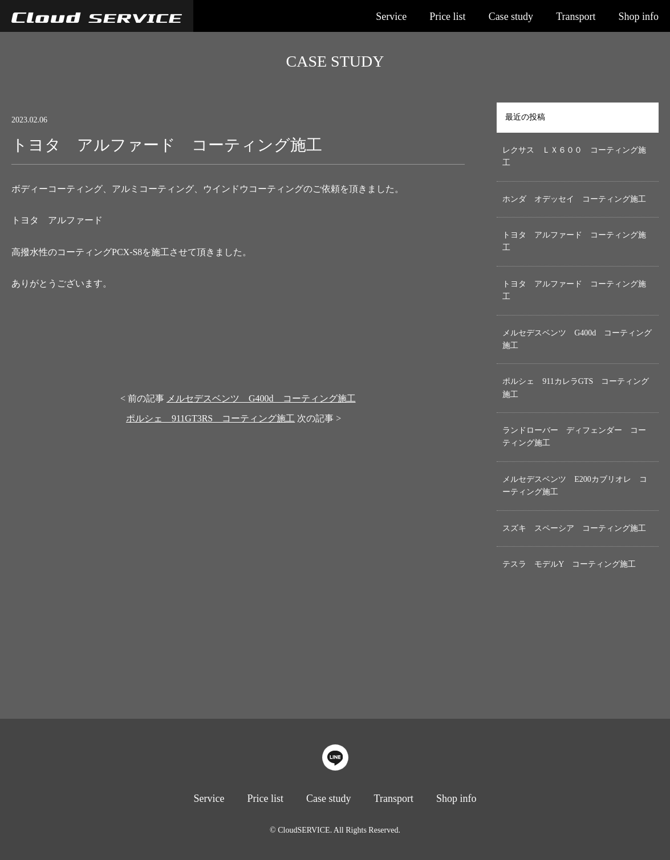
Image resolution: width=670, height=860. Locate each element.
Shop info (638, 16)
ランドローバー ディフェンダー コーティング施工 (574, 436)
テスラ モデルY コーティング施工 (569, 564)
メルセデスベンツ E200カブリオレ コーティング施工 (574, 485)
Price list (447, 16)
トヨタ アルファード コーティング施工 (574, 241)
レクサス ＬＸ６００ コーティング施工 (574, 156)
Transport (575, 16)
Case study (511, 16)
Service (391, 16)
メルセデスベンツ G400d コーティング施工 (261, 398)
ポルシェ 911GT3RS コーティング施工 (210, 418)
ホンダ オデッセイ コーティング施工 (574, 199)
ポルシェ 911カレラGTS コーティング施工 (575, 387)
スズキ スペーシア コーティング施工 (574, 528)
